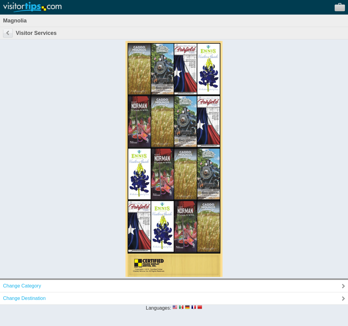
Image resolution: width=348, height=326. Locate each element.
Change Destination (24, 298)
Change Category (22, 285)
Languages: (158, 308)
